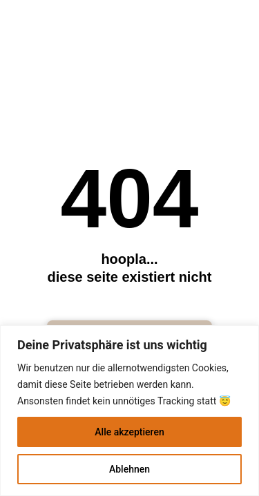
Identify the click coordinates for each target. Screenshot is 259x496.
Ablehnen (129, 469)
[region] (129, 410)
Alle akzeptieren (129, 431)
